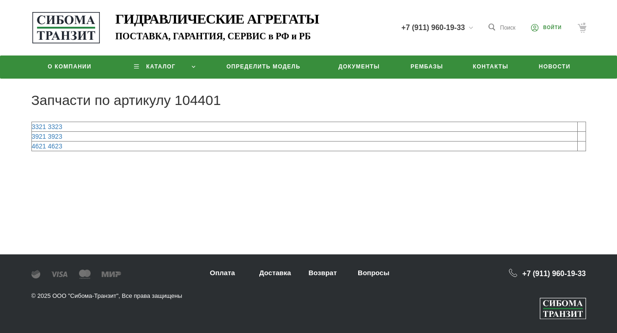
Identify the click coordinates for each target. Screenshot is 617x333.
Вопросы (373, 273)
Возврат (322, 273)
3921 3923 (47, 136)
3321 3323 (47, 126)
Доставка (275, 273)
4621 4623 (47, 146)
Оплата (222, 273)
